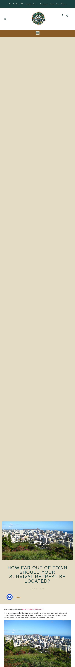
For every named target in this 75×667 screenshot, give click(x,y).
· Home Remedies (31, 4)
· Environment (44, 4)
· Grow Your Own (14, 4)
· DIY (21, 4)
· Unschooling (54, 4)
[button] (37, 33)
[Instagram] (67, 15)
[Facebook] (62, 15)
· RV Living (63, 4)
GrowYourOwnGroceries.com (32, 609)
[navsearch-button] (5, 19)
